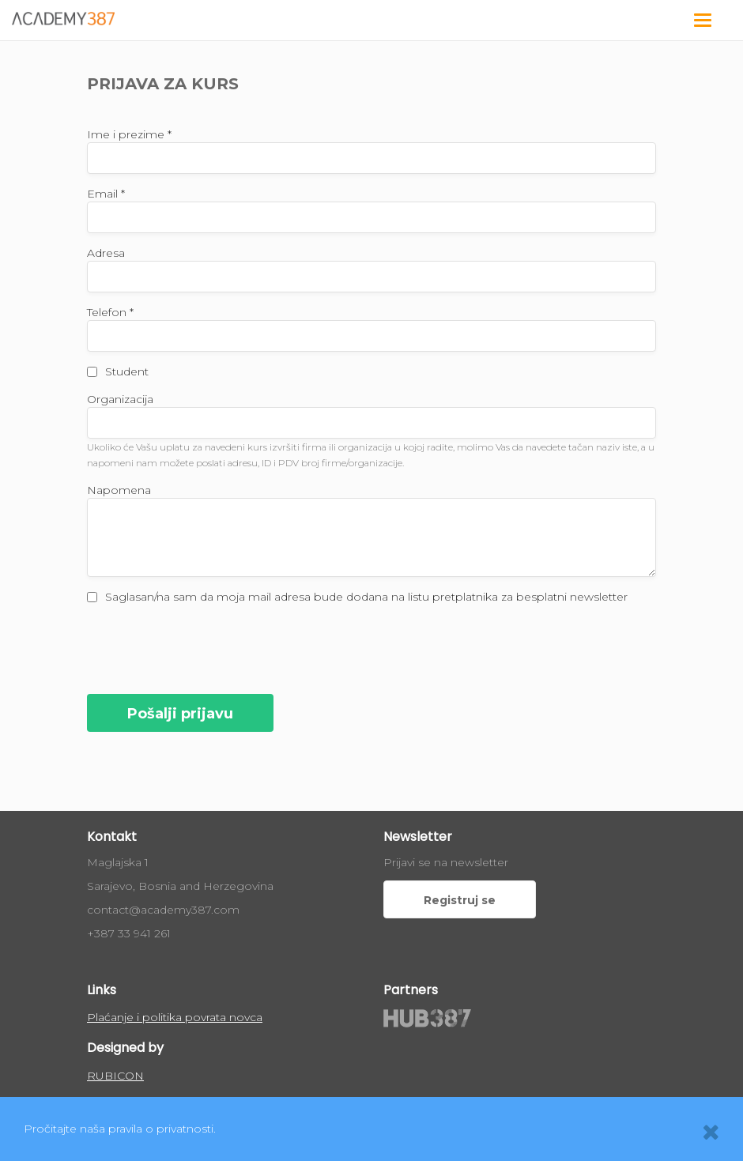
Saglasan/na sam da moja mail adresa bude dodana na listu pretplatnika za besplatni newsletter (366, 597)
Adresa (106, 253)
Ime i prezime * (129, 134)
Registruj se (460, 900)
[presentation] (207, 647)
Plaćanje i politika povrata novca (174, 1017)
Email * (106, 194)
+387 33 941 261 (129, 933)
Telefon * (110, 312)
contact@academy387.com (163, 909)
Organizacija (120, 399)
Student (127, 371)
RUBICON (115, 1076)
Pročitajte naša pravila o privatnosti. (120, 1128)
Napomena (119, 490)
